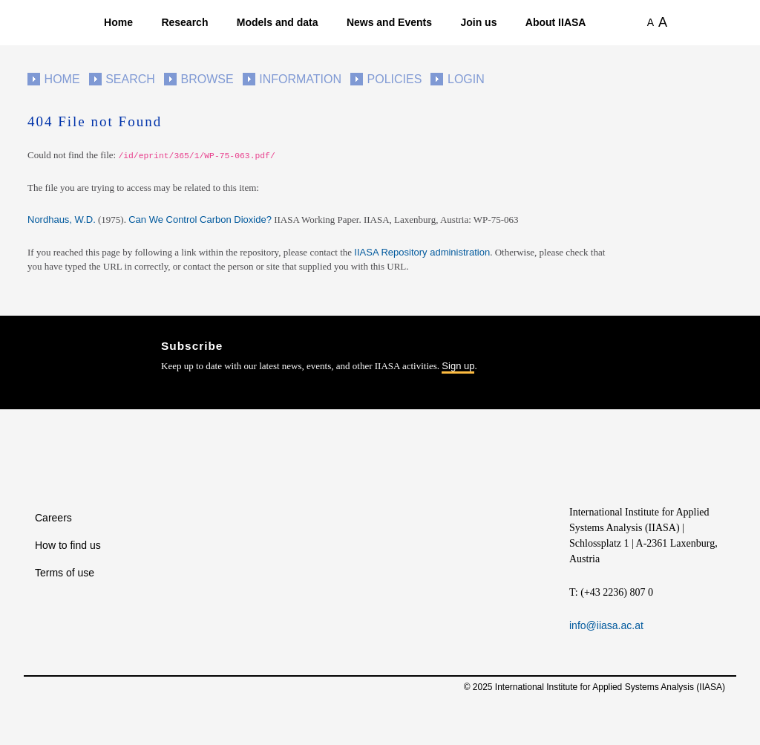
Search (130, 79)
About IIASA (555, 22)
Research (184, 22)
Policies (394, 79)
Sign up (458, 365)
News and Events (389, 22)
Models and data (277, 22)
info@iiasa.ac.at (606, 625)
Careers (53, 518)
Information (300, 79)
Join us (478, 22)
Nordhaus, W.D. (61, 219)
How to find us (68, 545)
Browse (206, 79)
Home (118, 22)
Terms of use (64, 573)
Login (466, 79)
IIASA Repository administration (422, 252)
